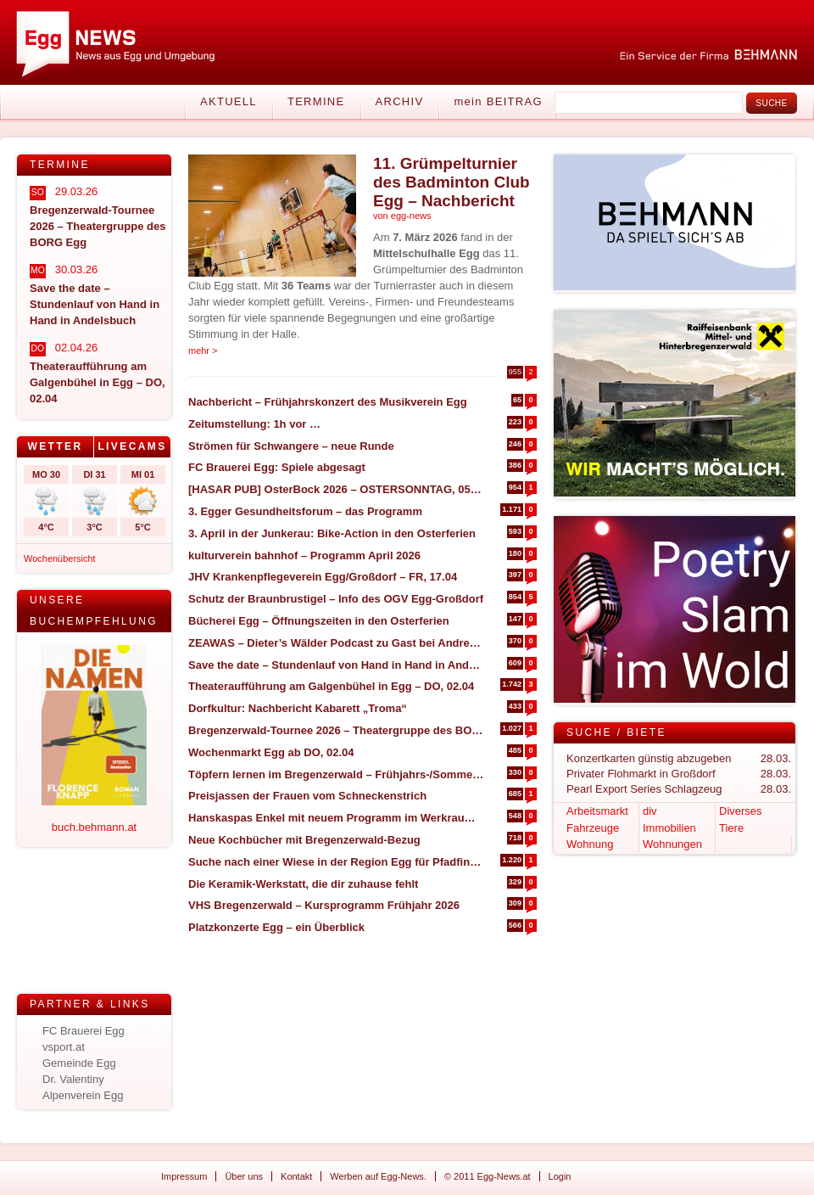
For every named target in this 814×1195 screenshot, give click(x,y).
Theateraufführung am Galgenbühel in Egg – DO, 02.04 (331, 686)
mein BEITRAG (498, 101)
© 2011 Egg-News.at (487, 1176)
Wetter (54, 446)
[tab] (55, 446)
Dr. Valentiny (73, 1079)
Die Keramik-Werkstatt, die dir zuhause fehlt (303, 884)
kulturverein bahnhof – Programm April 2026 (304, 555)
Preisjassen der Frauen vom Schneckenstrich (307, 795)
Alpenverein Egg (82, 1095)
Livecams (132, 446)
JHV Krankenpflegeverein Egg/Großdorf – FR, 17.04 (322, 576)
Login (560, 1176)
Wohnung (589, 844)
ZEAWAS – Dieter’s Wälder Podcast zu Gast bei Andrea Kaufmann (336, 643)
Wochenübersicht (60, 558)
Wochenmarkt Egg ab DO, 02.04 (271, 752)
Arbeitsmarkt (597, 811)
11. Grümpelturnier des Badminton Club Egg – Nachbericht (451, 182)
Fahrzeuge (592, 828)
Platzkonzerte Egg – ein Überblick (276, 927)
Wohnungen (672, 844)
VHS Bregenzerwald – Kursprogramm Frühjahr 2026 (324, 905)
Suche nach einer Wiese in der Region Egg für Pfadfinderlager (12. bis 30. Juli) (336, 862)
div (650, 811)
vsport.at (63, 1047)
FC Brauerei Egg (83, 1030)
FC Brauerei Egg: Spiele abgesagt (276, 467)
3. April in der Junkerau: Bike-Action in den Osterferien (332, 533)
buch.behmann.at (94, 827)
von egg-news (402, 215)
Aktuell (228, 101)
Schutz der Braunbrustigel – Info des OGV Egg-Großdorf (335, 598)
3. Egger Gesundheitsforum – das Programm (305, 511)
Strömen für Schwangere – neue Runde (291, 446)
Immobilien (669, 828)
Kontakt (296, 1176)
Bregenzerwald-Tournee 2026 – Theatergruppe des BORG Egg (336, 730)
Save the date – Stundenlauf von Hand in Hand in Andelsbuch (336, 665)
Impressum (184, 1176)
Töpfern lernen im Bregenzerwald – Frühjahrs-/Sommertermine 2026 (336, 774)
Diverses (740, 811)
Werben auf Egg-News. (378, 1176)
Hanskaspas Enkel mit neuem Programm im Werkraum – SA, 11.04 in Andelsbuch (336, 817)
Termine (316, 101)
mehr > (203, 350)
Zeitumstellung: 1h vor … (254, 424)
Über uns (244, 1176)
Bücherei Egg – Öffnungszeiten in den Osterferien (318, 620)
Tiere (731, 828)
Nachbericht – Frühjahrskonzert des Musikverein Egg (327, 402)
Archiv (400, 101)
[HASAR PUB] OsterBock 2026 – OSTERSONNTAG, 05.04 (336, 489)
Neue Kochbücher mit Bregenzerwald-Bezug (304, 839)
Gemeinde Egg (79, 1063)
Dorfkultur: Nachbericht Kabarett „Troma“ (297, 708)
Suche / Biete (616, 732)
